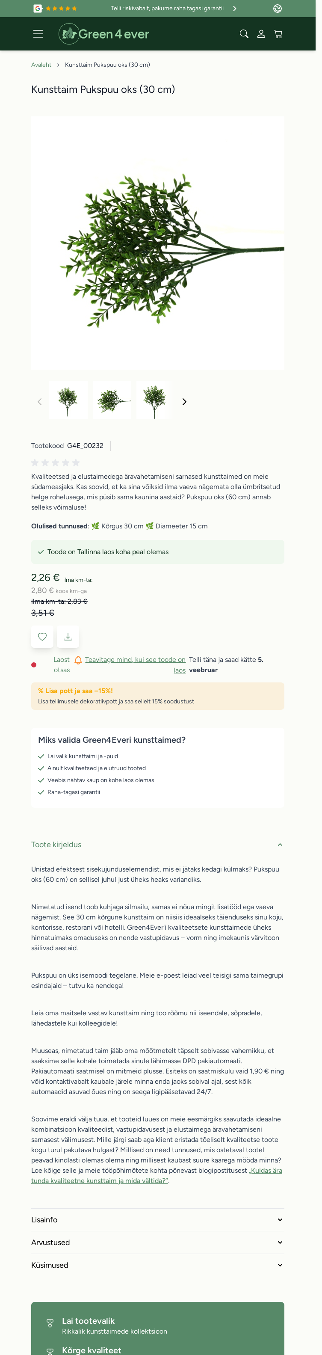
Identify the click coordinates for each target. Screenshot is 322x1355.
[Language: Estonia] (277, 8)
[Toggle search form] (244, 34)
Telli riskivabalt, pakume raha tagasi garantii (175, 8)
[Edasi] (184, 401)
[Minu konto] (261, 34)
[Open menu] (38, 34)
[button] (57, 463)
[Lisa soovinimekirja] (42, 637)
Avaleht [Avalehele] (41, 64)
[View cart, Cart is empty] (278, 34)
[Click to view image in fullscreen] (157, 243)
